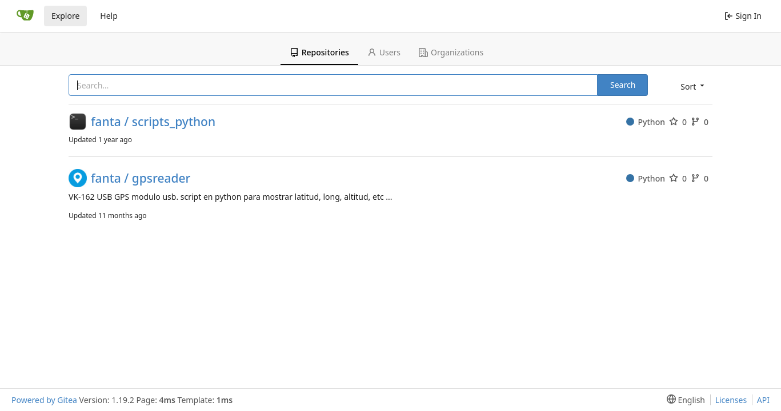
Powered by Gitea (44, 399)
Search (622, 84)
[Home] (25, 16)
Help (109, 15)
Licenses (731, 399)
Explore (65, 15)
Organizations (451, 52)
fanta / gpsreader (140, 178)
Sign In (743, 15)
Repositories (319, 52)
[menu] (691, 86)
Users (383, 52)
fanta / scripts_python (153, 122)
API (763, 399)
